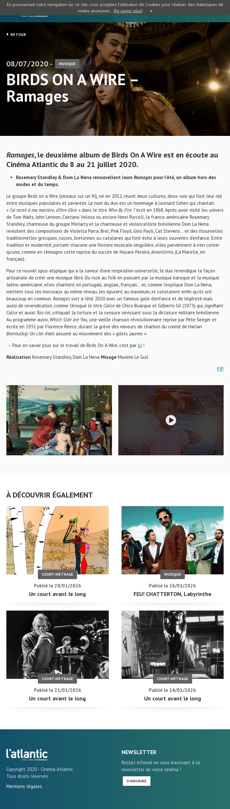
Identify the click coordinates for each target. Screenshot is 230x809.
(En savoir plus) (128, 11)
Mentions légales (24, 786)
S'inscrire (137, 781)
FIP (220, 369)
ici (140, 345)
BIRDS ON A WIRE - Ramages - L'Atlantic (27, 754)
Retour (16, 34)
